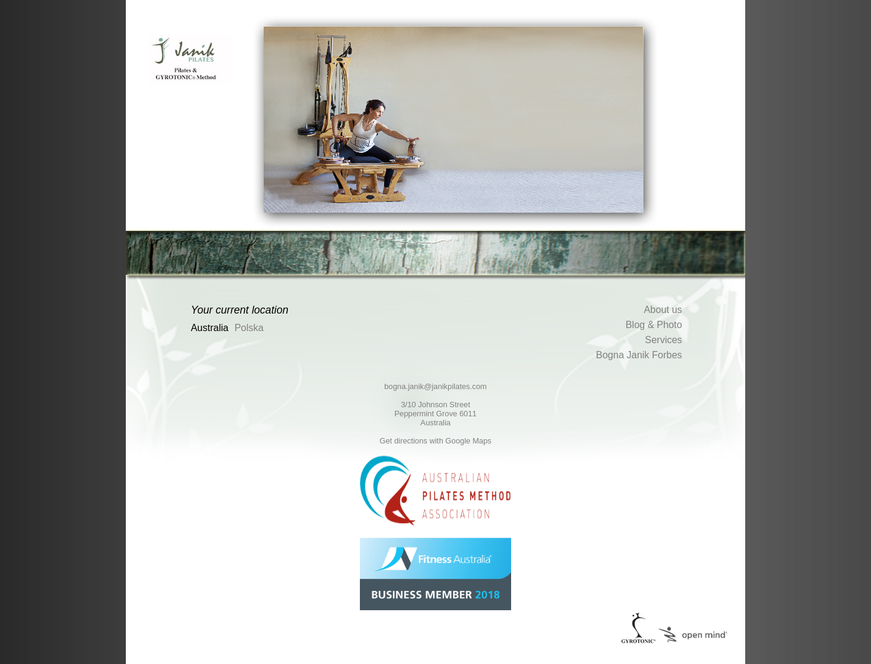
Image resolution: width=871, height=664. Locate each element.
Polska (249, 328)
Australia (209, 328)
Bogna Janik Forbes (639, 355)
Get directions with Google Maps (436, 440)
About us (663, 310)
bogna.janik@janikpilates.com (435, 386)
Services (663, 340)
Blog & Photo (653, 325)
